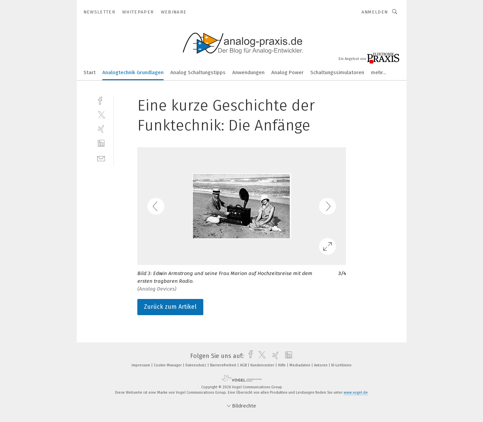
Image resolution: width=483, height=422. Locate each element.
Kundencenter (262, 365)
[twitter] (101, 114)
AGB (244, 365)
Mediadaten (300, 365)
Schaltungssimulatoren (337, 72)
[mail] (101, 158)
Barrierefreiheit (223, 365)
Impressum (141, 365)
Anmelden (374, 12)
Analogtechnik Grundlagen (133, 72)
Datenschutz (196, 365)
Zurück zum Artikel (170, 306)
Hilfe (282, 365)
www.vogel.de (356, 392)
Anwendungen (248, 72)
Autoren (321, 365)
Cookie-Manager (168, 365)
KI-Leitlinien (341, 365)
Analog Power (287, 72)
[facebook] (101, 100)
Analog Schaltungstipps (198, 72)
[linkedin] (101, 143)
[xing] (101, 129)
